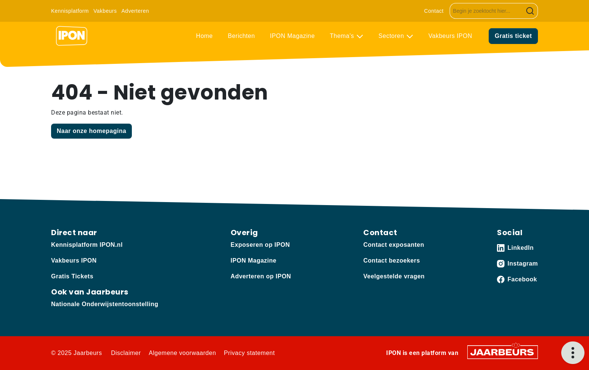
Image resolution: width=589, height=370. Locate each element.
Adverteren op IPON (261, 276)
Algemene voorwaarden (182, 353)
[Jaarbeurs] (502, 351)
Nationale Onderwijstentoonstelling (104, 304)
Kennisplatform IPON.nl (87, 245)
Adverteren (135, 11)
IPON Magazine (292, 36)
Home (204, 36)
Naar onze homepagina (91, 131)
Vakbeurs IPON (450, 36)
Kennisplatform (70, 11)
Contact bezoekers (391, 260)
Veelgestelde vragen (393, 276)
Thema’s (343, 36)
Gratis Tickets (72, 276)
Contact (434, 11)
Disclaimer (126, 353)
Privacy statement (249, 353)
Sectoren (392, 36)
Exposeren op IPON (260, 245)
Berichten (241, 36)
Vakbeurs (105, 11)
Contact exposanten (393, 245)
